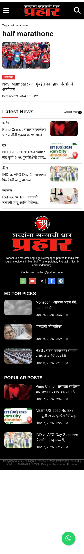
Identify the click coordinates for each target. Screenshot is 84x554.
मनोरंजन (7, 274)
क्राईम (5, 206)
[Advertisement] (42, 42)
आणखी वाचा (73, 196)
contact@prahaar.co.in (49, 356)
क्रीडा (5, 251)
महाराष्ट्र (8, 161)
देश (4, 229)
